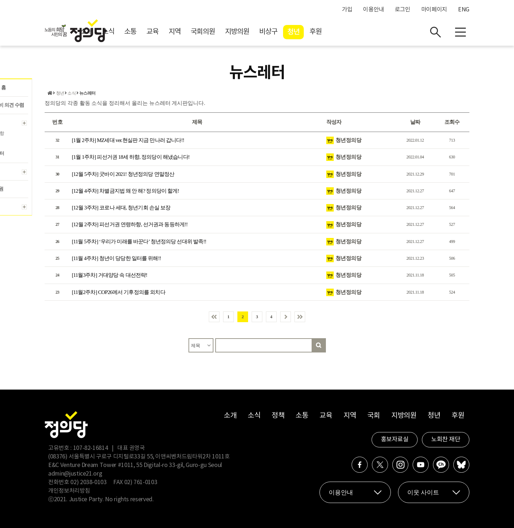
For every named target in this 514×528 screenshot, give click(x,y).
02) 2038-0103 (88, 482)
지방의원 (301, 32)
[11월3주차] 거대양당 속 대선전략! (109, 275)
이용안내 (373, 9)
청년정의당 (349, 140)
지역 (238, 32)
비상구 (332, 32)
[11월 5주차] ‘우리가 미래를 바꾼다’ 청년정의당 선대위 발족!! (139, 241)
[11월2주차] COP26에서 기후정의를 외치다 (118, 292)
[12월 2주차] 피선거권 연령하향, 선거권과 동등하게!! (129, 225)
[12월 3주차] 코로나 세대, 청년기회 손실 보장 (121, 207)
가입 (347, 9)
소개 (150, 32)
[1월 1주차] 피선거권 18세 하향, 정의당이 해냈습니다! (131, 157)
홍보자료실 (395, 439)
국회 (373, 416)
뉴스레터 (87, 93)
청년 (357, 32)
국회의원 (267, 32)
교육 (216, 32)
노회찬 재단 (445, 439)
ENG (463, 9)
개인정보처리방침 (69, 491)
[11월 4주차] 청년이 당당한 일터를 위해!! (116, 258)
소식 (172, 32)
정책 (278, 416)
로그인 (402, 9)
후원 (379, 32)
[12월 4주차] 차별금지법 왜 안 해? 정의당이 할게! (125, 191)
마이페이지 (434, 9)
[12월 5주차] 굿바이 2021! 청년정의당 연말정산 (123, 174)
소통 (194, 32)
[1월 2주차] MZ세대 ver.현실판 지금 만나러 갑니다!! (128, 140)
